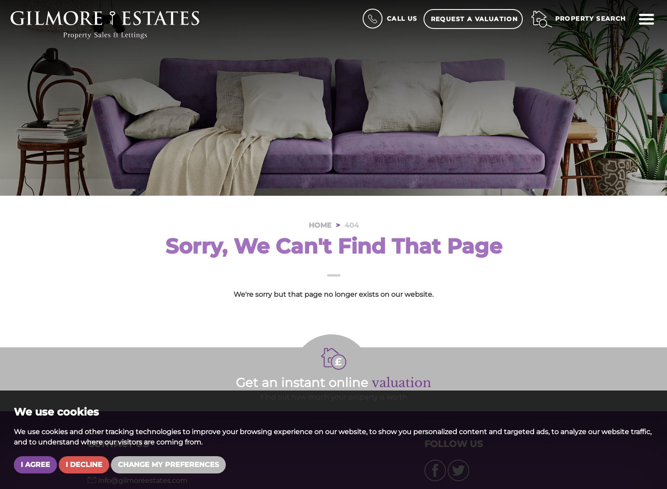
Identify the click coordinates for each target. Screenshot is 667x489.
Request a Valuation (474, 19)
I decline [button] (84, 464)
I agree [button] (35, 464)
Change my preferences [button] (168, 464)
